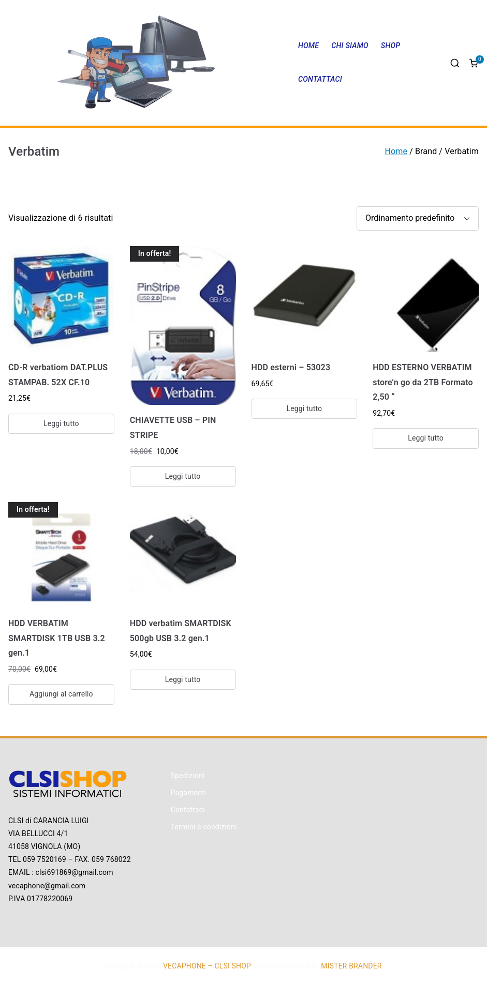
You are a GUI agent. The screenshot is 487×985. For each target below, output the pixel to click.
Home (396, 151)
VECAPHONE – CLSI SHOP (206, 966)
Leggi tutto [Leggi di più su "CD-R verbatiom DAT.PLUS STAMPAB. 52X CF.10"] (61, 423)
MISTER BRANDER (351, 966)
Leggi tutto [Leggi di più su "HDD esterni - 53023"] (304, 408)
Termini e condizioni (204, 827)
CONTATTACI (320, 79)
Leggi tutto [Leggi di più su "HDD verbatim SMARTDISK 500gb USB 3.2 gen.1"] (183, 679)
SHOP (391, 45)
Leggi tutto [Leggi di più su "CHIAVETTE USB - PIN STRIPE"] (183, 476)
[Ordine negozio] (418, 218)
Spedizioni (188, 775)
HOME (308, 45)
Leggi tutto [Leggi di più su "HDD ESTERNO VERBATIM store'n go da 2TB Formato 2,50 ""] (426, 438)
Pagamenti (188, 793)
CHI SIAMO (349, 45)
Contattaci (188, 810)
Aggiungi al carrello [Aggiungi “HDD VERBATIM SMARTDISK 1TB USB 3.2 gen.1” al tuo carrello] (61, 694)
